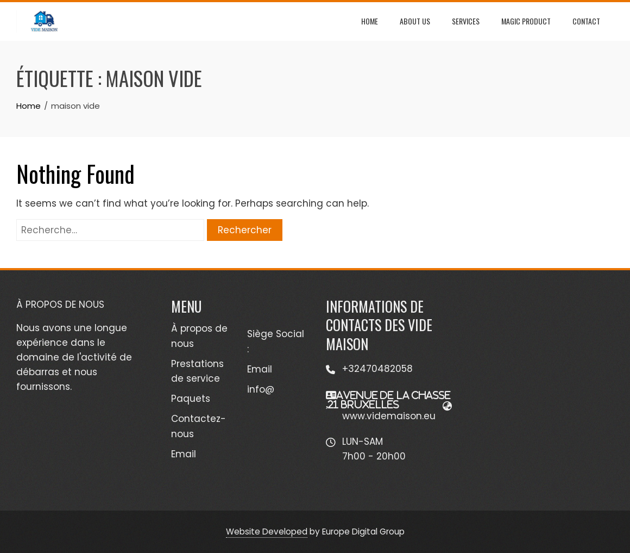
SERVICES (466, 21)
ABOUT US (415, 21)
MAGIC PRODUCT (526, 21)
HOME (369, 21)
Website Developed (266, 531)
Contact (586, 21)
